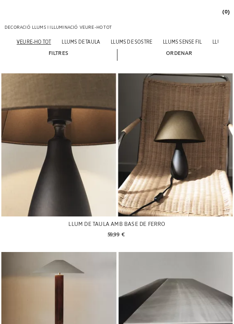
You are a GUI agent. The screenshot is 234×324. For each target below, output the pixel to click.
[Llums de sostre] (131, 41)
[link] (225, 11)
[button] (58, 52)
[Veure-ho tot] (34, 41)
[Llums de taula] (81, 41)
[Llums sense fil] (182, 41)
